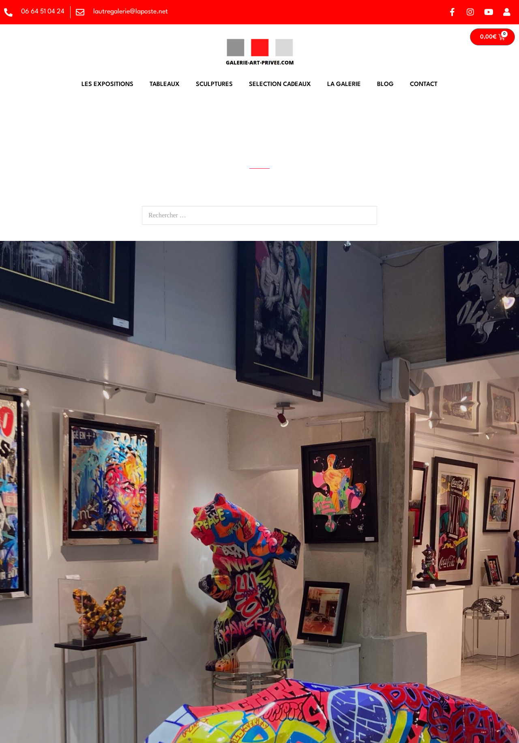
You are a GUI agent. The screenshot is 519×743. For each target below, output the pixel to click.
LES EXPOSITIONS (107, 85)
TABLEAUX (165, 85)
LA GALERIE (344, 85)
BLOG (385, 85)
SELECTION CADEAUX (280, 85)
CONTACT (424, 85)
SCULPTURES (214, 85)
